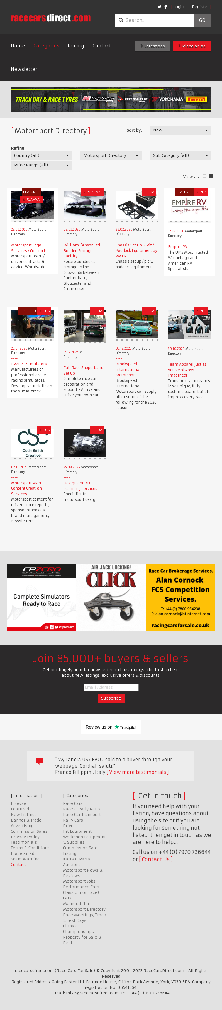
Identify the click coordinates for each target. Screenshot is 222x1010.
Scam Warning (25, 858)
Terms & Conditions (30, 847)
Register (200, 6)
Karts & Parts (76, 858)
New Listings (24, 814)
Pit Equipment (77, 831)
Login (179, 6)
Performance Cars (81, 886)
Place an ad (192, 46)
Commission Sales (29, 831)
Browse (18, 803)
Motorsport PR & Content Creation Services (26, 488)
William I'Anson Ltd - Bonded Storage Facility (83, 251)
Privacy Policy (25, 836)
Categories (46, 46)
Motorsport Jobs (79, 881)
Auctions (72, 864)
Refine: (18, 148)
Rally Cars (73, 820)
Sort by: (134, 130)
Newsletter (24, 69)
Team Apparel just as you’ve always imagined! (187, 370)
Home (18, 46)
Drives (69, 825)
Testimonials (24, 842)
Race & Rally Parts (82, 809)
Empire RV (177, 247)
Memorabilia (76, 903)
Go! (202, 20)
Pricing (76, 46)
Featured (20, 809)
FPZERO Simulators (29, 364)
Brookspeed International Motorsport (128, 369)
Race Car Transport (82, 814)
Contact (101, 46)
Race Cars (73, 803)
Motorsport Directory (84, 909)
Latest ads (152, 46)
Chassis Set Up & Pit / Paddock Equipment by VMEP (136, 251)
